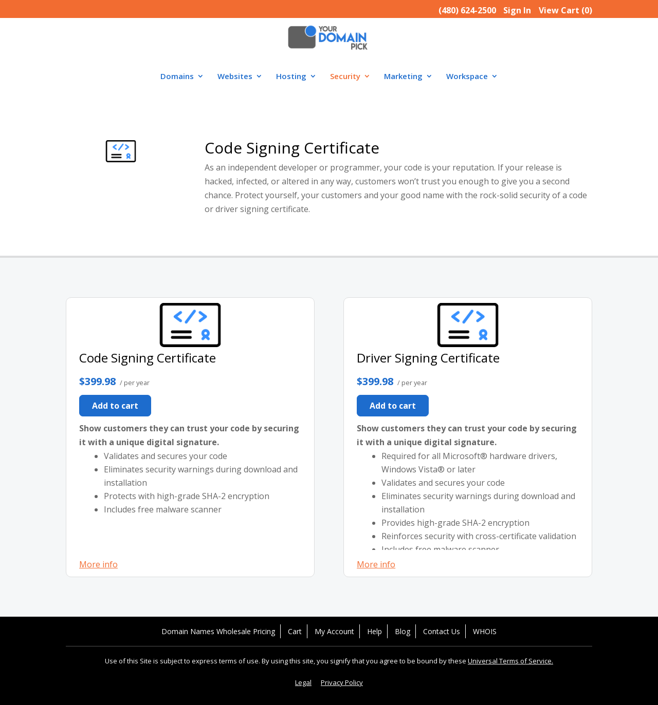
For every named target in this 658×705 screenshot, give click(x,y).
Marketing (403, 76)
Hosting (291, 76)
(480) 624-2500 (467, 10)
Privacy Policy (342, 682)
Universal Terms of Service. (510, 660)
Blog (402, 631)
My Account (334, 631)
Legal (303, 682)
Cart (295, 631)
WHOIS (485, 631)
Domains (177, 76)
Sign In (517, 10)
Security (345, 76)
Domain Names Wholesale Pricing (218, 631)
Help (374, 631)
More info (98, 564)
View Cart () (565, 10)
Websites (234, 76)
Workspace (467, 76)
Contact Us (441, 631)
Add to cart (115, 405)
